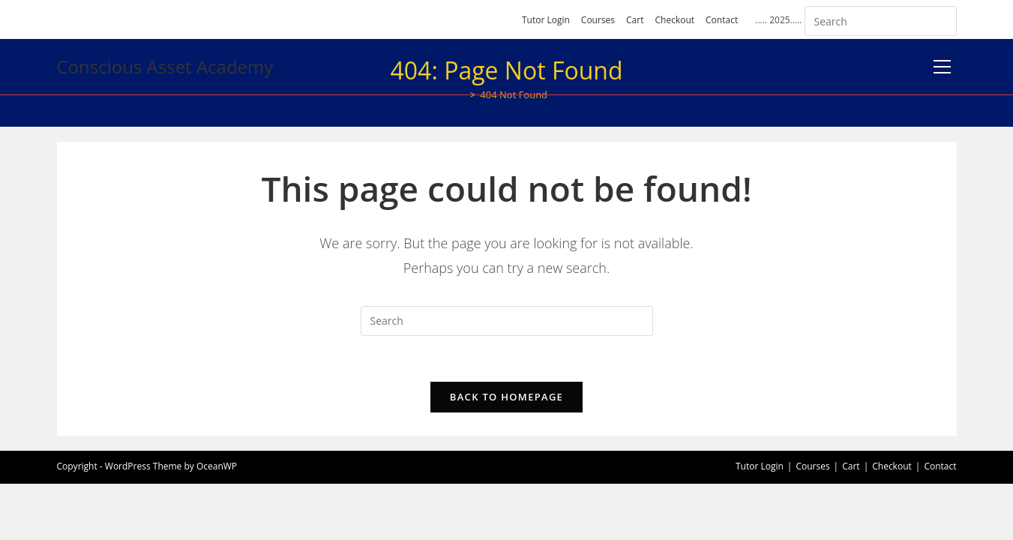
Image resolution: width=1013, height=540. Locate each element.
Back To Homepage (506, 397)
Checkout (674, 20)
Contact (722, 20)
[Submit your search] (942, 19)
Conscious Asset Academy (165, 66)
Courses (598, 20)
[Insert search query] (881, 21)
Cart (634, 20)
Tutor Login (546, 20)
